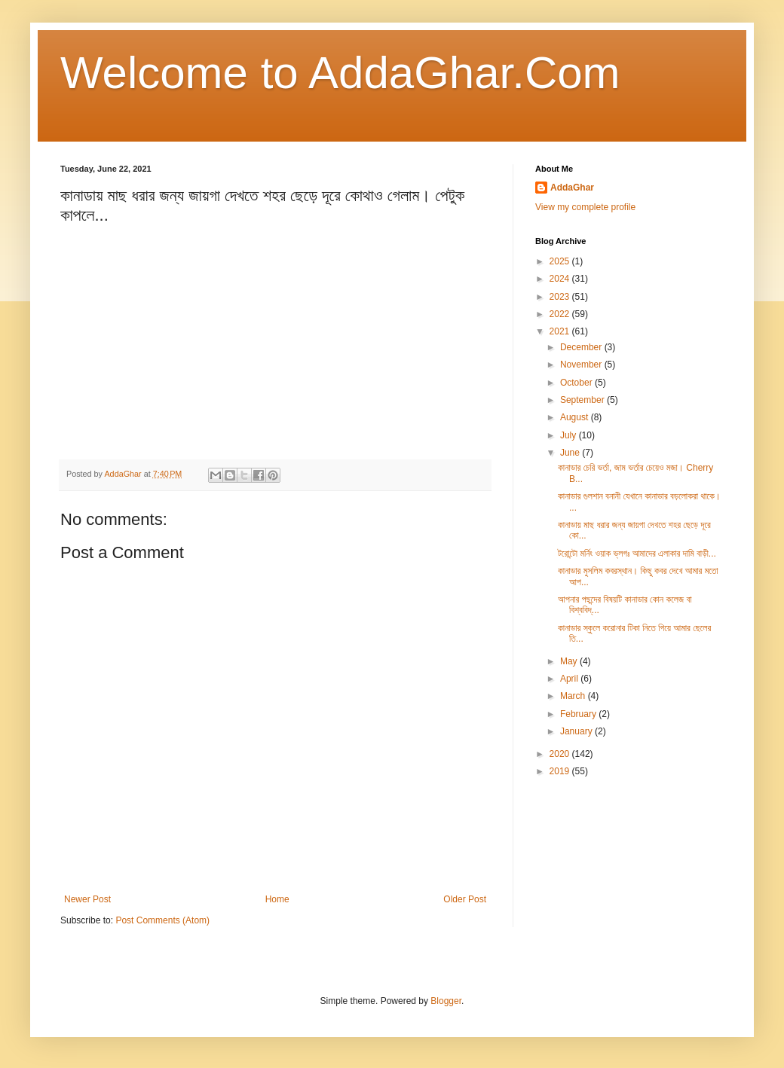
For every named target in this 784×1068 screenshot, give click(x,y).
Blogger (445, 1001)
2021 (561, 331)
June (571, 452)
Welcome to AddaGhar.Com (340, 72)
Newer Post (87, 899)
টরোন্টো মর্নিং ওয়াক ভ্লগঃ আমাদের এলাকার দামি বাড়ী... (637, 553)
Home (277, 899)
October (577, 382)
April (570, 678)
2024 (561, 278)
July (569, 435)
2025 (561, 261)
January (577, 731)
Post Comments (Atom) (162, 920)
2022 (561, 314)
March (574, 696)
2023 (561, 296)
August (575, 417)
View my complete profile (585, 207)
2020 (561, 754)
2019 (561, 771)
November (582, 364)
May (570, 661)
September (583, 400)
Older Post (464, 899)
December (582, 347)
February (579, 714)
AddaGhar (572, 187)
